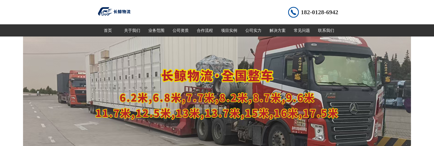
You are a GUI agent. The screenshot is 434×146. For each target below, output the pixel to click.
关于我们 (132, 30)
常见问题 (302, 30)
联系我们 (326, 30)
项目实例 (229, 30)
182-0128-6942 (319, 12)
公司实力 (253, 30)
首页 (108, 30)
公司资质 (181, 30)
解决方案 (278, 30)
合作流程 (205, 30)
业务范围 (156, 30)
